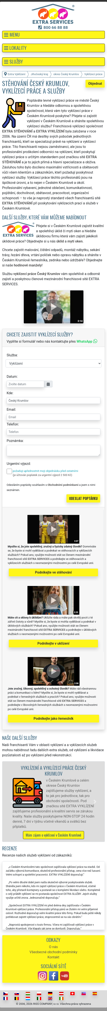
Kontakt (53, 957)
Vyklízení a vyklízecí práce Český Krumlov (53, 770)
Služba (12, 355)
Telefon (12, 424)
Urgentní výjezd (18, 464)
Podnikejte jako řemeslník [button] (53, 719)
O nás (53, 947)
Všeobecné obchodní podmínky (53, 952)
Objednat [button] (95, 84)
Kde (9, 393)
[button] (53, 35)
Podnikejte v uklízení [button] (53, 643)
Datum (12, 377)
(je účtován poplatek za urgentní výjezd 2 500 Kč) (42, 475)
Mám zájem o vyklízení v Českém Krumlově (53, 835)
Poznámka (15, 441)
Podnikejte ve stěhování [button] (53, 572)
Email (11, 409)
